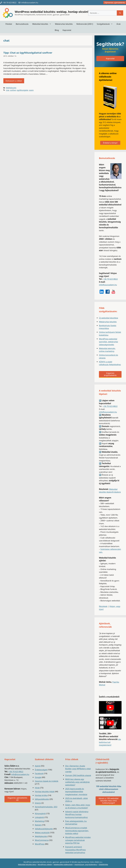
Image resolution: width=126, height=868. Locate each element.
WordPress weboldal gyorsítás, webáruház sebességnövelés (108, 342)
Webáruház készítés (64, 24)
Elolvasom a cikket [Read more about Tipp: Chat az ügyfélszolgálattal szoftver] (14, 80)
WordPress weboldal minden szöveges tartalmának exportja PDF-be (78, 840)
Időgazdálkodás (42, 799)
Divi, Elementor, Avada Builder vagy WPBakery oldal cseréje (78, 769)
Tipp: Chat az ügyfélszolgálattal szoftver (27, 52)
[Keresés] (120, 13)
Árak (118, 24)
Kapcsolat (67, 30)
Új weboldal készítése (108, 318)
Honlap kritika (41, 795)
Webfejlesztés (11, 88)
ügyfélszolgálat (22, 90)
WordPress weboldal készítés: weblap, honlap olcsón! (51, 12)
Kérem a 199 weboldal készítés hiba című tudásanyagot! (109, 800)
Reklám (38, 825)
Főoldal (8, 24)
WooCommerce (42, 840)
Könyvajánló (40, 813)
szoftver (13, 90)
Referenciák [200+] (84, 24)
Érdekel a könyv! (110, 142)
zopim (31, 90)
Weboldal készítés (42, 24)
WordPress (39, 844)
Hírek (37, 787)
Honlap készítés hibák (44, 791)
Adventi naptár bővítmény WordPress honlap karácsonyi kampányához (76, 814)
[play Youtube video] (110, 707)
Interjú (38, 803)
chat (7, 90)
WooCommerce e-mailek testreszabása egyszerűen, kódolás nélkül (77, 830)
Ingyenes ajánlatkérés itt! (17, 798)
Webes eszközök (42, 832)
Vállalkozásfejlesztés (44, 828)
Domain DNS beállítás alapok (78, 775)
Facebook (39, 773)
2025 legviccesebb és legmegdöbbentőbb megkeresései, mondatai (76, 791)
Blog (57, 30)
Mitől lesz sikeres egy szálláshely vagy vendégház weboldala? (77, 782)
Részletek (103, 606)
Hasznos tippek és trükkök (46, 781)
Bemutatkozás (22, 24)
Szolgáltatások (106, 24)
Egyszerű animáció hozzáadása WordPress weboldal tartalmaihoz (75, 849)
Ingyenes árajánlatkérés (110, 374)
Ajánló (37, 766)
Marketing (39, 821)
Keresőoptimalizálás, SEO (46, 806)
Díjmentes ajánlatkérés (114, 2)
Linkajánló (39, 817)
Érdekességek (41, 769)
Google (38, 777)
